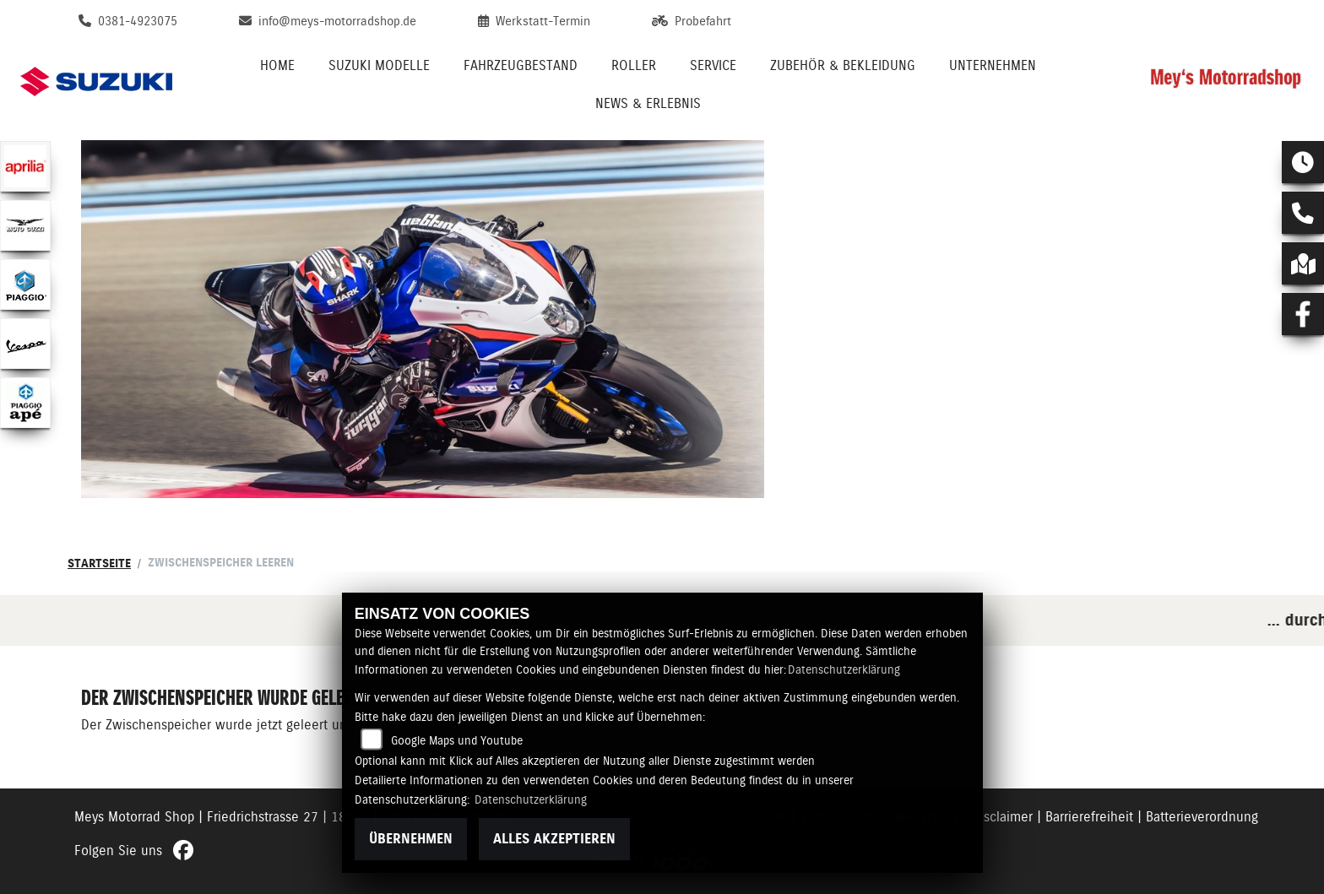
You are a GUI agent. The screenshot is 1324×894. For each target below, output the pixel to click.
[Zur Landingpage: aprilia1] (25, 166)
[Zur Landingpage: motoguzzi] (25, 225)
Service (713, 65)
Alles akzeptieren (554, 839)
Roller (633, 65)
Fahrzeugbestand (521, 65)
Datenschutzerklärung (844, 669)
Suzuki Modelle (379, 65)
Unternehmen (992, 65)
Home (277, 65)
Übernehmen (411, 839)
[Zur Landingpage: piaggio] (25, 284)
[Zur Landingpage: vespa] (25, 343)
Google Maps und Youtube (457, 740)
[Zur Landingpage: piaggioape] (25, 402)
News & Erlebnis (648, 103)
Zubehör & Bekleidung (842, 65)
